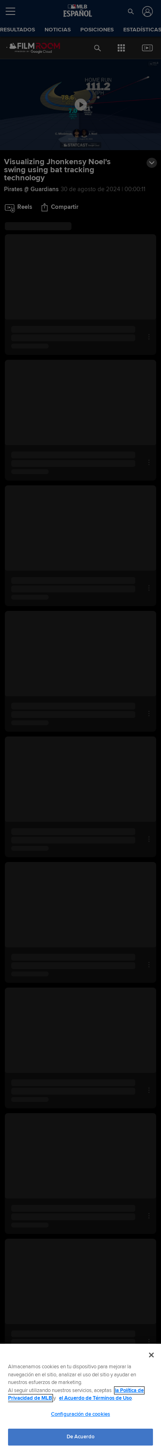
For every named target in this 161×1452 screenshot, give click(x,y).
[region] (80, 1398)
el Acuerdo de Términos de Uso (95, 1398)
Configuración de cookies (80, 1414)
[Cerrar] (151, 1355)
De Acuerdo (80, 1436)
